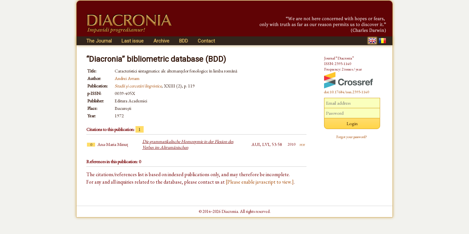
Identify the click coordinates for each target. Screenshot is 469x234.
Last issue (132, 41)
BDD (183, 41)
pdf (302, 144)
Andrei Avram (127, 78)
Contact (206, 41)
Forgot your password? (351, 137)
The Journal (99, 41)
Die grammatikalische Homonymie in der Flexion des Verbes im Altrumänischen (188, 144)
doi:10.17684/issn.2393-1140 (346, 92)
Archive (161, 41)
